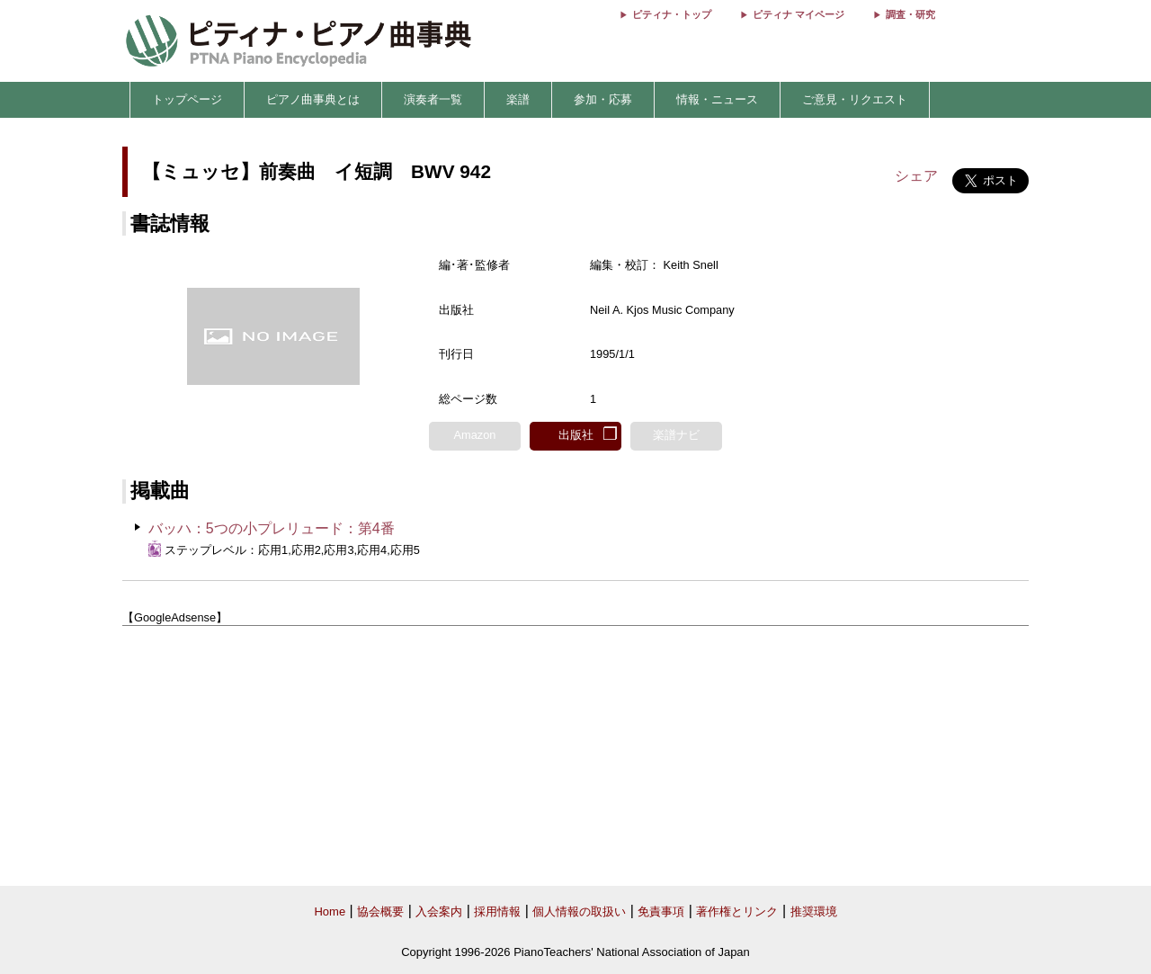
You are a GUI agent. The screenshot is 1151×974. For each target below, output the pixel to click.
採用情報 (497, 911)
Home (329, 911)
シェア (916, 175)
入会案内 (438, 911)
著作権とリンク (737, 911)
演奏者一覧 (433, 99)
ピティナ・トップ (671, 14)
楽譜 (518, 99)
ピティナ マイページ (798, 14)
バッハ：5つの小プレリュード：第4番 (271, 528)
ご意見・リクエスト (854, 99)
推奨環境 (813, 911)
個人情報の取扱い (579, 911)
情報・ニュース (717, 99)
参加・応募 (603, 99)
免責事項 (661, 911)
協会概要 (380, 911)
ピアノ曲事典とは (313, 99)
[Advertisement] (575, 756)
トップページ (187, 99)
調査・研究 (910, 14)
